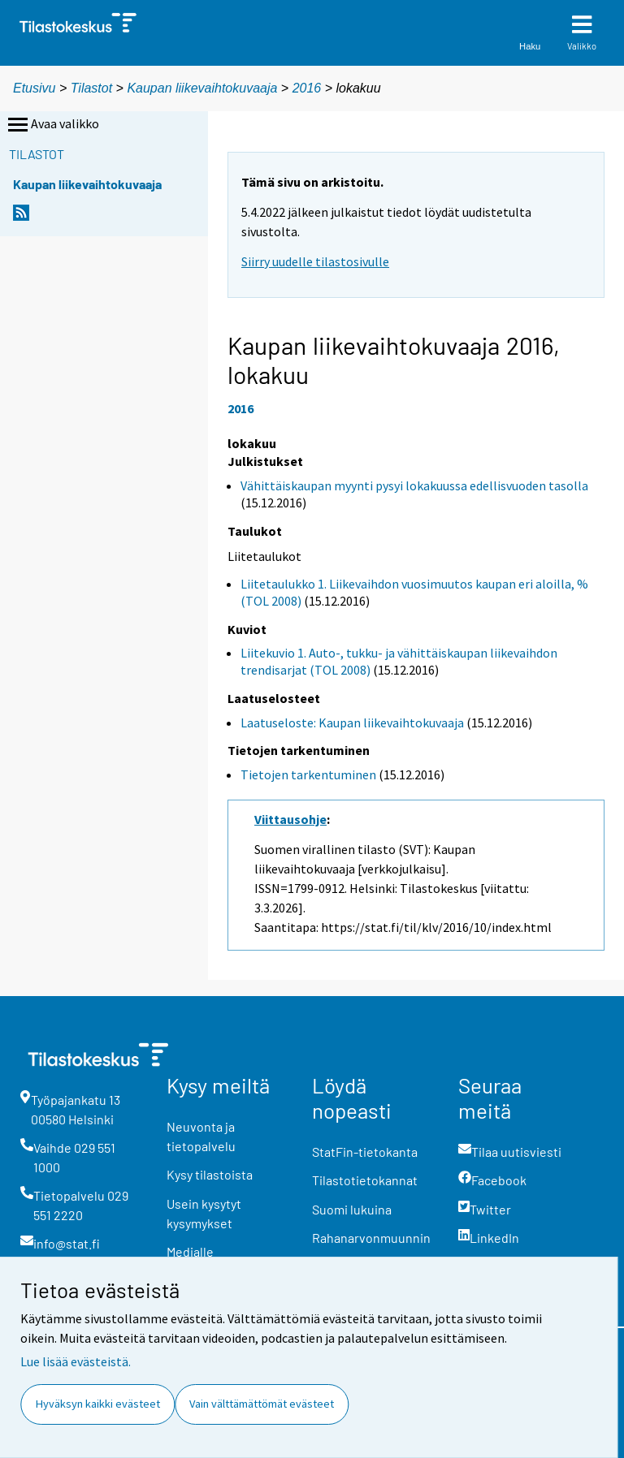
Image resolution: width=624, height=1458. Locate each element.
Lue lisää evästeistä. (75, 1361)
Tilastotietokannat (365, 1180)
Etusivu (34, 88)
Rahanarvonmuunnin (371, 1237)
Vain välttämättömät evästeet (261, 1403)
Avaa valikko (52, 125)
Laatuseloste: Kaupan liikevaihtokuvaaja (352, 722)
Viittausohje (290, 819)
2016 (307, 88)
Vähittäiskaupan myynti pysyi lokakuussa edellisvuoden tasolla (414, 485)
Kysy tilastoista (210, 1174)
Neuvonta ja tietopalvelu (201, 1136)
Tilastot (91, 88)
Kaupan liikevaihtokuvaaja (202, 88)
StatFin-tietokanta (365, 1151)
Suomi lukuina (352, 1209)
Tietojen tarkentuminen (308, 774)
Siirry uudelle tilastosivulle (315, 261)
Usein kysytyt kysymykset (204, 1213)
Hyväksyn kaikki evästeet (98, 1403)
